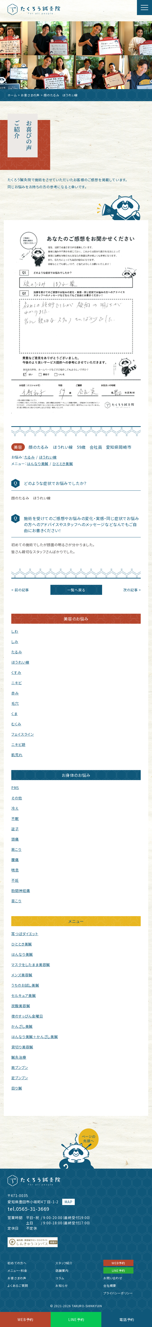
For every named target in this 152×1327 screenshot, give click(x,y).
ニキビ (16, 682)
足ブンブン (19, 1077)
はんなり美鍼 (37, 463)
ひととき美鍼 (62, 463)
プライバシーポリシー (118, 1293)
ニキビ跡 (18, 744)
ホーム (12, 95)
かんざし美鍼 (22, 1026)
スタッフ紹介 (64, 1263)
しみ (14, 641)
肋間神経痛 (20, 890)
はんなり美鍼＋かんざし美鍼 (34, 1036)
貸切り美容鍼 (22, 1046)
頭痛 (15, 839)
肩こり (16, 849)
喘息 (15, 869)
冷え (15, 808)
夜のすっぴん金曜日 (27, 1016)
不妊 (15, 880)
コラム (59, 1278)
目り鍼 (16, 1088)
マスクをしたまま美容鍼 (30, 964)
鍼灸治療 (18, 1057)
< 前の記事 (20, 589)
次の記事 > (132, 589)
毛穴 (15, 703)
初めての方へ (17, 1263)
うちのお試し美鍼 (25, 985)
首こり (16, 900)
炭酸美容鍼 (20, 1005)
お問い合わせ (112, 1278)
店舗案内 (61, 1270)
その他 (16, 797)
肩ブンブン (19, 1067)
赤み (15, 693)
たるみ (29, 457)
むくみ (16, 723)
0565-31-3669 (33, 1208)
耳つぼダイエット (24, 933)
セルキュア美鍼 (23, 995)
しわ (14, 631)
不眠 (15, 818)
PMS (15, 787)
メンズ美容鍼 (21, 974)
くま (14, 713)
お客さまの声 (30, 95)
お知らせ (61, 1285)
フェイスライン (22, 734)
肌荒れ (16, 754)
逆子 (15, 828)
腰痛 (15, 859)
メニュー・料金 (17, 1270)
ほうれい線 (48, 457)
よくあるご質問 (18, 1285)
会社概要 (109, 1285)
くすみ (16, 672)
